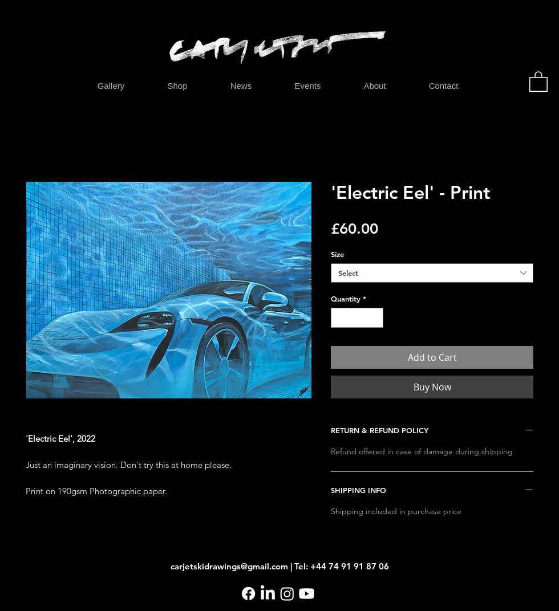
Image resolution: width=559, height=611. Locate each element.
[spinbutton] (357, 318)
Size (337, 254)
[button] (538, 81)
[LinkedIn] (268, 593)
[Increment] (375, 318)
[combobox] (432, 273)
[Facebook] (248, 593)
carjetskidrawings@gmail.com (229, 566)
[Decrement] (339, 318)
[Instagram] (287, 593)
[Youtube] (306, 593)
